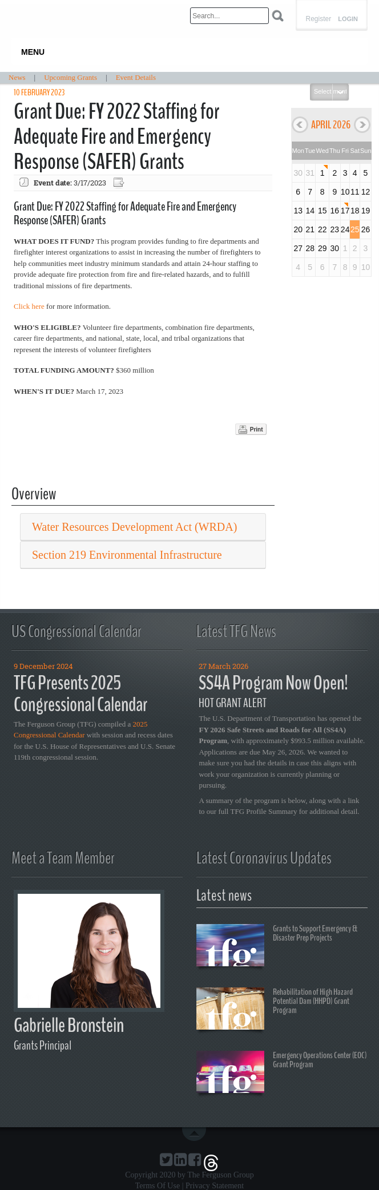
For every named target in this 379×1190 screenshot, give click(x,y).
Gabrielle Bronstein (69, 1025)
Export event (120, 183)
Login (348, 19)
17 (345, 210)
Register (318, 18)
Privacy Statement (215, 1185)
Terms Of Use (157, 1185)
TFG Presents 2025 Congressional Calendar (80, 694)
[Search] (229, 15)
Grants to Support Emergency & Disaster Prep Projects (276, 946)
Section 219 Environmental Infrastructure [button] (127, 554)
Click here (29, 306)
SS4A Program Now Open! (273, 682)
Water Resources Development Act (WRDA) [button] (134, 527)
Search (278, 16)
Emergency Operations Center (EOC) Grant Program (281, 1073)
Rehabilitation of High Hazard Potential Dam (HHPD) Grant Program (274, 1010)
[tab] (143, 527)
